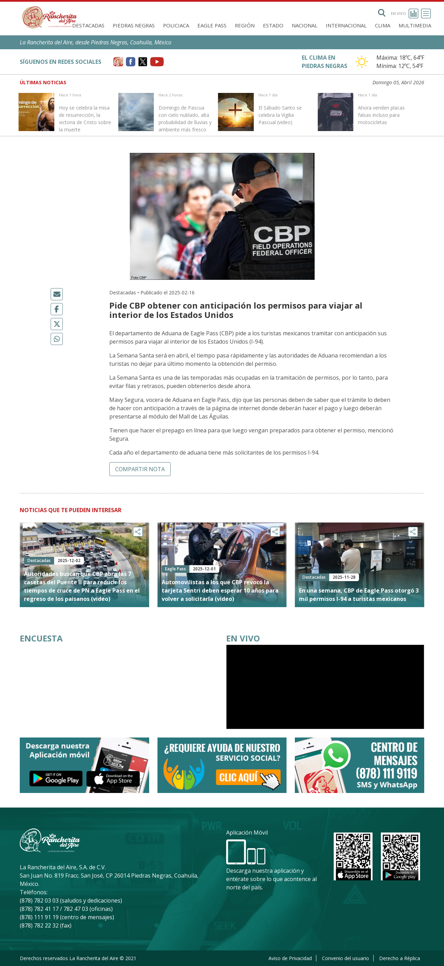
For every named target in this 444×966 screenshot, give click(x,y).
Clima (382, 25)
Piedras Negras (134, 25)
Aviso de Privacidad (290, 958)
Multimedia (415, 25)
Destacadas (88, 25)
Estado (273, 25)
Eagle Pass (212, 25)
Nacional (304, 25)
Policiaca (176, 25)
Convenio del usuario (345, 958)
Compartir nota (140, 469)
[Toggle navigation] (426, 13)
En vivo (404, 13)
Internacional (346, 25)
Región (245, 25)
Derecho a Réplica (399, 958)
